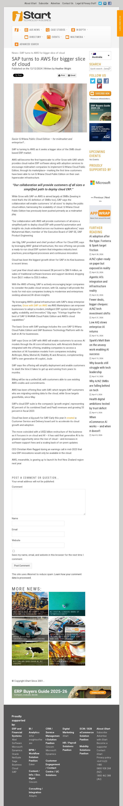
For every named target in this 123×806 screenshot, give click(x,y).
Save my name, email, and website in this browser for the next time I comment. (48, 557)
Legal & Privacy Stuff (86, 3)
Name (15, 518)
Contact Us (68, 3)
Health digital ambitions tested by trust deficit (99, 403)
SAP (14, 771)
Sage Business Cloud (17, 765)
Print (61, 75)
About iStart (31, 3)
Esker (32, 764)
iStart (65, 736)
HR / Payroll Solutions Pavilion (69, 746)
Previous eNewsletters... (101, 99)
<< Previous (97, 197)
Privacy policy (104, 757)
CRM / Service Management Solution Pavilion (53, 736)
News (15, 52)
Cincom (33, 782)
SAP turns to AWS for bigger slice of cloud (42, 52)
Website (16, 540)
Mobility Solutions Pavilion (85, 750)
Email (71, 75)
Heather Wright (63, 68)
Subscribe (43, 3)
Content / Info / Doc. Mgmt (35, 775)
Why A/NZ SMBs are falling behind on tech (99, 385)
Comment (17, 486)
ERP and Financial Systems (17, 732)
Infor (31, 736)
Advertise (55, 3)
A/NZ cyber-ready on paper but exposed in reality (99, 263)
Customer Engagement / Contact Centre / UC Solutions (53, 768)
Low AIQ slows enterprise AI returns (98, 326)
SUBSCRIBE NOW (120, 23)
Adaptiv (33, 795)
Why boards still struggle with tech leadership (100, 367)
